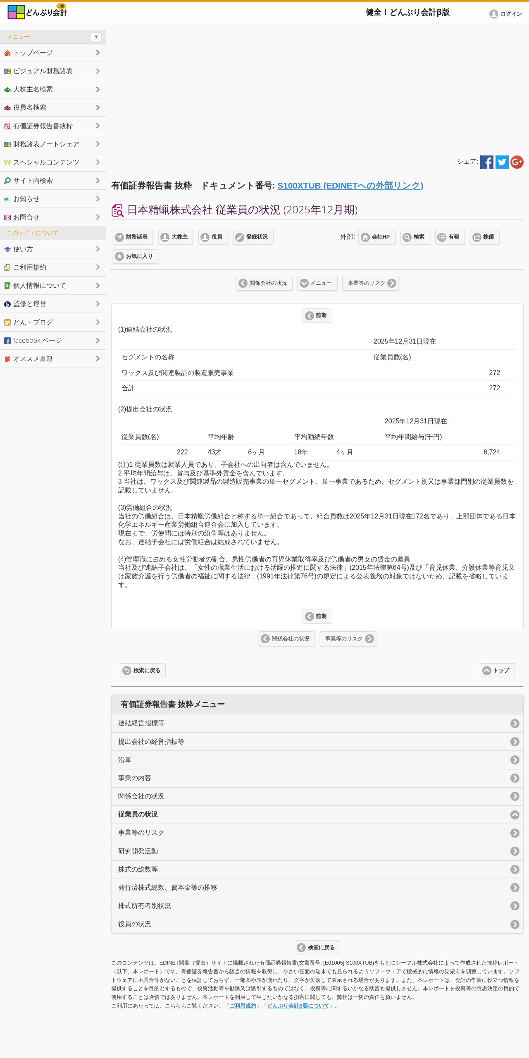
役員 (217, 237)
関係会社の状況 (268, 283)
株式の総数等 (138, 869)
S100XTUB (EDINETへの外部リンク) (350, 185)
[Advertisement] (317, 88)
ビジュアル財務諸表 (38, 70)
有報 (453, 237)
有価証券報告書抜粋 (38, 125)
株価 (488, 237)
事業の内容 (134, 777)
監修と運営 (25, 303)
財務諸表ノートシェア (41, 143)
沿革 (124, 759)
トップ (501, 670)
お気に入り (139, 256)
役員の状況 (134, 923)
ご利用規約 (242, 1006)
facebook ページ (33, 340)
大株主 (180, 237)
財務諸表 (137, 237)
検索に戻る (146, 670)
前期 (321, 315)
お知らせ (22, 198)
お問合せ (22, 217)
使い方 (18, 248)
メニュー (321, 283)
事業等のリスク (367, 283)
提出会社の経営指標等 (151, 741)
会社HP (381, 237)
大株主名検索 (28, 88)
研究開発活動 (138, 851)
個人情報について (35, 285)
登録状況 (257, 237)
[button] (507, 14)
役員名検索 (25, 107)
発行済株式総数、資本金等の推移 (167, 887)
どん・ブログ (28, 322)
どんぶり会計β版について (298, 1006)
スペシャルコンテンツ (41, 162)
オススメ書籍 (28, 358)
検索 (419, 237)
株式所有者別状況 (144, 905)
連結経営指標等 (141, 722)
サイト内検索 (28, 180)
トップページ (28, 52)
